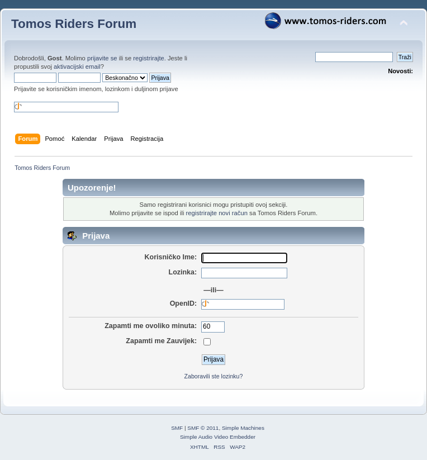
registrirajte (148, 58)
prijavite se (102, 58)
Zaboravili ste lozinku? (213, 376)
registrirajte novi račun (217, 213)
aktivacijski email (77, 66)
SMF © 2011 (203, 428)
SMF (177, 428)
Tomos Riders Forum (73, 24)
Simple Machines (243, 428)
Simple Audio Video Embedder (217, 437)
